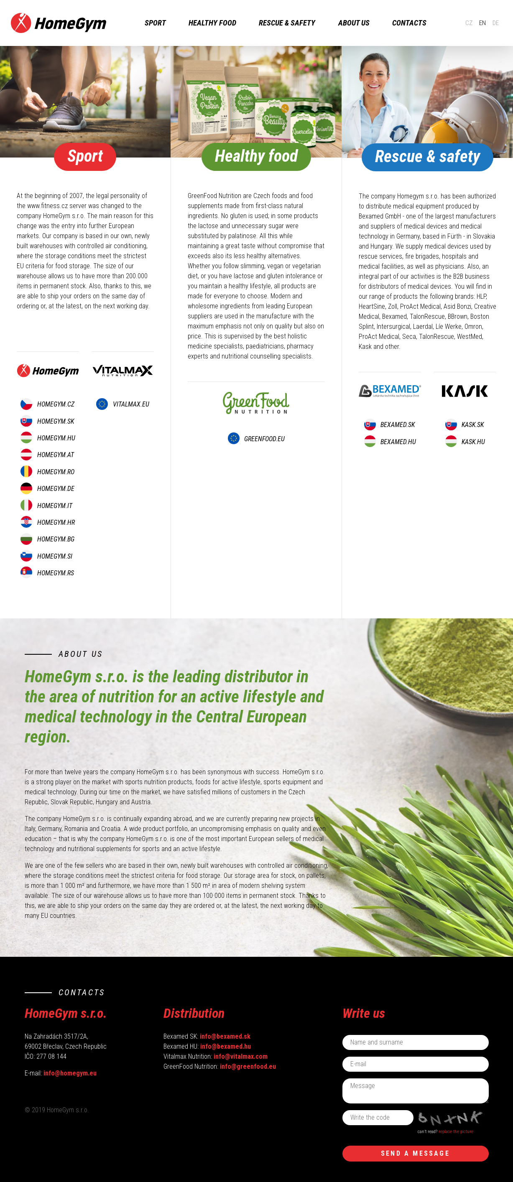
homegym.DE (47, 489)
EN (475, 23)
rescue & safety (293, 22)
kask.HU (465, 442)
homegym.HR (47, 522)
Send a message (415, 1153)
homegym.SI (46, 556)
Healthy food (218, 22)
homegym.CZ (47, 404)
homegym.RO (47, 472)
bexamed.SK (389, 425)
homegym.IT (46, 506)
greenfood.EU (256, 439)
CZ (461, 23)
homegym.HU (47, 438)
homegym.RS (47, 573)
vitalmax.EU (122, 404)
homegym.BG (47, 539)
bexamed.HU (390, 442)
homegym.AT (47, 455)
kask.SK (464, 425)
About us (359, 22)
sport (161, 22)
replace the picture (456, 1131)
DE (489, 23)
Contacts (415, 22)
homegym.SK (47, 421)
